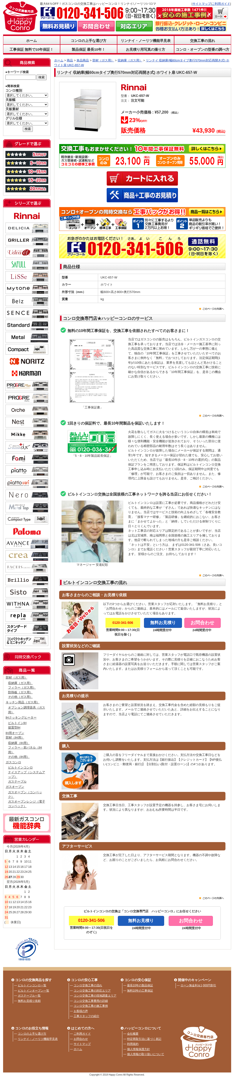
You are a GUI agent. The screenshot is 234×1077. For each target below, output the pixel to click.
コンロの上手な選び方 (88, 41)
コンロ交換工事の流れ (88, 985)
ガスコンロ (13, 762)
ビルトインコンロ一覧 (32, 985)
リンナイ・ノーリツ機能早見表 (146, 41)
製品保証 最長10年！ (88, 49)
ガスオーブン (15, 787)
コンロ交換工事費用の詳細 (91, 1001)
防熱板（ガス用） (20, 692)
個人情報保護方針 (138, 1049)
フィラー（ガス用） (22, 687)
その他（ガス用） (20, 697)
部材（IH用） (15, 737)
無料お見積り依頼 (29, 1001)
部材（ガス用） (16, 677)
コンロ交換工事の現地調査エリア (95, 995)
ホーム (31, 41)
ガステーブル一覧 (29, 995)
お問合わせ (81, 1039)
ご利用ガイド (221, 3)
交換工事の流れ (202, 41)
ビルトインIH (17, 723)
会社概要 (132, 1033)
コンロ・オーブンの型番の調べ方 (202, 49)
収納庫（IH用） (19, 743)
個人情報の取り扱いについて (145, 1054)
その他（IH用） (19, 757)
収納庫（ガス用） (20, 683)
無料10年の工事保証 (140, 990)
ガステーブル (17, 781)
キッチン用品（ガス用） (23, 702)
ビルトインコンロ (20, 767)
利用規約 (132, 1044)
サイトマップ (201, 3)
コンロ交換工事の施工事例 (91, 1006)
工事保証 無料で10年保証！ (32, 49)
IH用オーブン (15, 733)
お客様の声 (81, 1011)
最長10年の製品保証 (140, 985)
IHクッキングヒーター (21, 717)
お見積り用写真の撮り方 (145, 49)
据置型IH (14, 727)
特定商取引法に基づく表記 (144, 1039)
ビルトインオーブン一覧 (33, 990)
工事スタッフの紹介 (86, 1016)
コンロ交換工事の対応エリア (92, 990)
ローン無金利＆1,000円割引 (198, 985)
